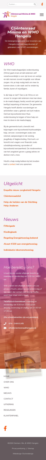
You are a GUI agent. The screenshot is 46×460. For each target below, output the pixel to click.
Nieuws (7, 393)
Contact (8, 398)
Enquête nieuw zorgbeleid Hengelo (22, 190)
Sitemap (31, 448)
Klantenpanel (11, 415)
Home (6, 376)
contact (12, 164)
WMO (6, 387)
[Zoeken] (35, 4)
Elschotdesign (27, 453)
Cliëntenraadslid (12, 196)
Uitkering (9, 404)
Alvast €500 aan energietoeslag (20, 243)
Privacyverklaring (18, 448)
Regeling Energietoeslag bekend (21, 237)
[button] (42, 14)
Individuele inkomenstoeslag (18, 249)
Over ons (9, 382)
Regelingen (9, 410)
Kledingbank (10, 231)
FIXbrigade (9, 225)
